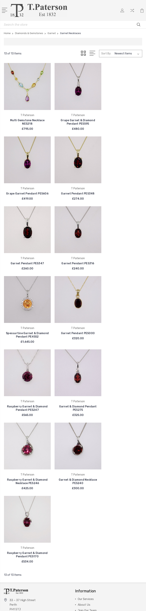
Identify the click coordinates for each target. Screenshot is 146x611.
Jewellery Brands (89, 528)
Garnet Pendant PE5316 (120, 187)
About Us (84, 445)
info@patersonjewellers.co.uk (29, 463)
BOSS (10, 510)
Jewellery (84, 505)
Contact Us (85, 468)
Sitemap (92, 604)
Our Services (86, 439)
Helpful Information (91, 474)
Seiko (9, 516)
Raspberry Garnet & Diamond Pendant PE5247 (120, 255)
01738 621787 (19, 457)
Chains (82, 533)
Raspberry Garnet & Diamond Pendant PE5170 (25, 395)
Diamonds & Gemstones (94, 510)
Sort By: (106, 53)
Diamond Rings (88, 499)
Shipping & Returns (90, 479)
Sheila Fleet (13, 505)
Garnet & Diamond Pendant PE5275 (25, 325)
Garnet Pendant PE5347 (73, 187)
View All (11, 522)
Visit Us (83, 456)
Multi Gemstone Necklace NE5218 (26, 118)
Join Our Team (87, 451)
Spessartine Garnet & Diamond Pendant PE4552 (26, 255)
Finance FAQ (86, 462)
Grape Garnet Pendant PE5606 (120, 118)
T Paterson (13, 499)
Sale (80, 522)
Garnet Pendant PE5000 (73, 253)
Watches (83, 516)
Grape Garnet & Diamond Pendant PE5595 (73, 118)
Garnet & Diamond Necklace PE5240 (120, 325)
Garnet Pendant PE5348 (25, 187)
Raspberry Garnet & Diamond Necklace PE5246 (73, 325)
